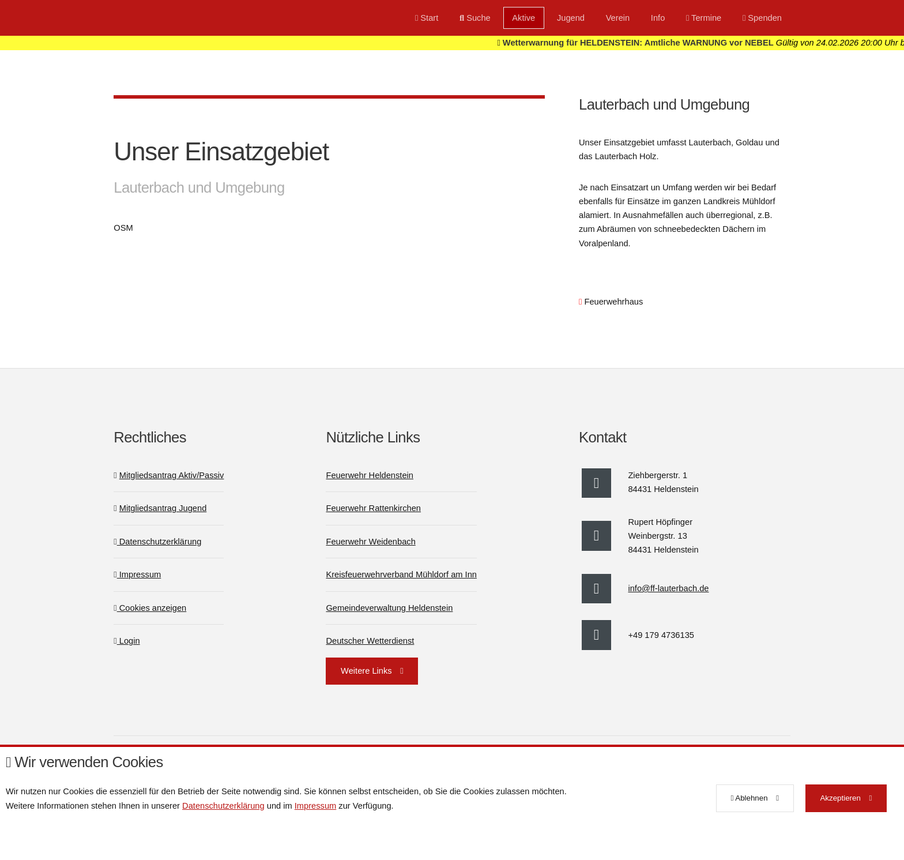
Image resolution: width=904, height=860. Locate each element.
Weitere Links (366, 670)
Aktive (523, 17)
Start (426, 17)
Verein (618, 17)
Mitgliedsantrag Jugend (163, 508)
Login (127, 640)
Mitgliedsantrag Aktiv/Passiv (171, 475)
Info (658, 17)
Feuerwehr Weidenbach (370, 541)
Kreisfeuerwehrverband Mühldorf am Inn (401, 574)
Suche (475, 17)
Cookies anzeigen (150, 608)
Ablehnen (748, 798)
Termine (703, 17)
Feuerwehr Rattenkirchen (373, 508)
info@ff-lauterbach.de (668, 588)
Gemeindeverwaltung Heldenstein (389, 608)
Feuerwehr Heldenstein (369, 475)
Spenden (762, 17)
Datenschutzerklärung (157, 541)
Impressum (137, 574)
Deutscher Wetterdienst (370, 640)
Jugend (571, 17)
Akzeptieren (840, 798)
